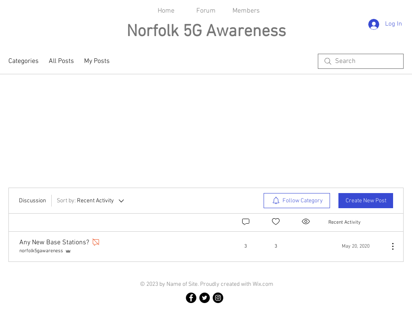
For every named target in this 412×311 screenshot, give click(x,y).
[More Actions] (388, 246)
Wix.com (263, 284)
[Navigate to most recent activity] (355, 246)
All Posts (61, 61)
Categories (23, 61)
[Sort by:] (91, 201)
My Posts (97, 61)
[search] (361, 61)
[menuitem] (297, 200)
